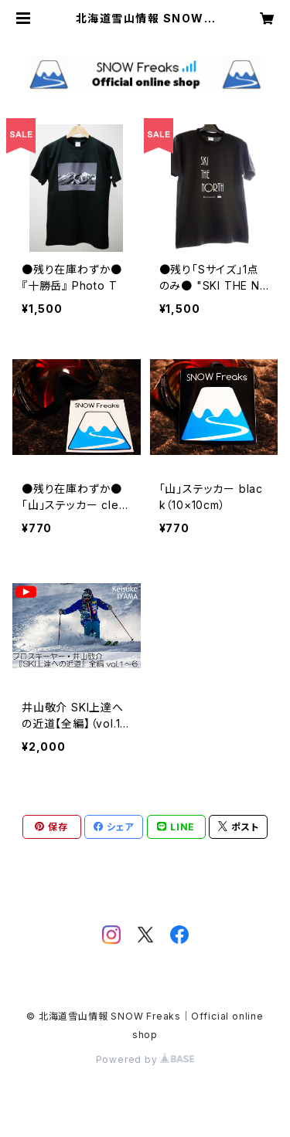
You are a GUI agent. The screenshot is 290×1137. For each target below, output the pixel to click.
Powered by (145, 1059)
